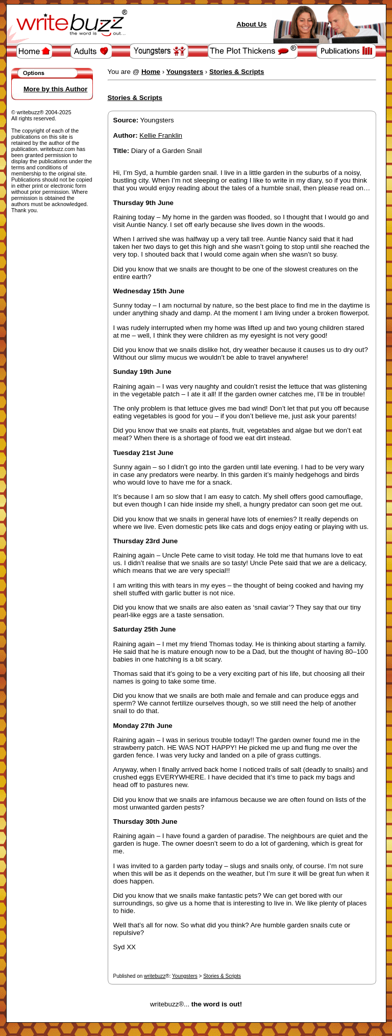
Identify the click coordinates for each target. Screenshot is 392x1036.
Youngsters (185, 976)
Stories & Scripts (222, 976)
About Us (251, 24)
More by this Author (55, 89)
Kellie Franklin (160, 135)
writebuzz (154, 976)
